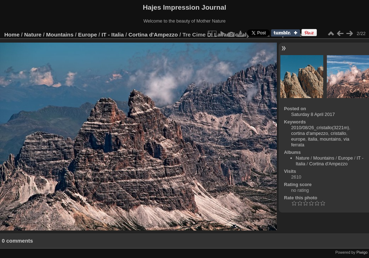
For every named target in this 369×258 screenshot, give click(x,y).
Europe (87, 34)
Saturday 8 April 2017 (313, 114)
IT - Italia (112, 34)
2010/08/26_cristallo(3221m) (320, 127)
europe (298, 139)
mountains (330, 139)
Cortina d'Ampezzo (153, 34)
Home (12, 34)
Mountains (60, 34)
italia (312, 139)
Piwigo (362, 252)
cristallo (338, 133)
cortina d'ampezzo (309, 133)
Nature (33, 34)
